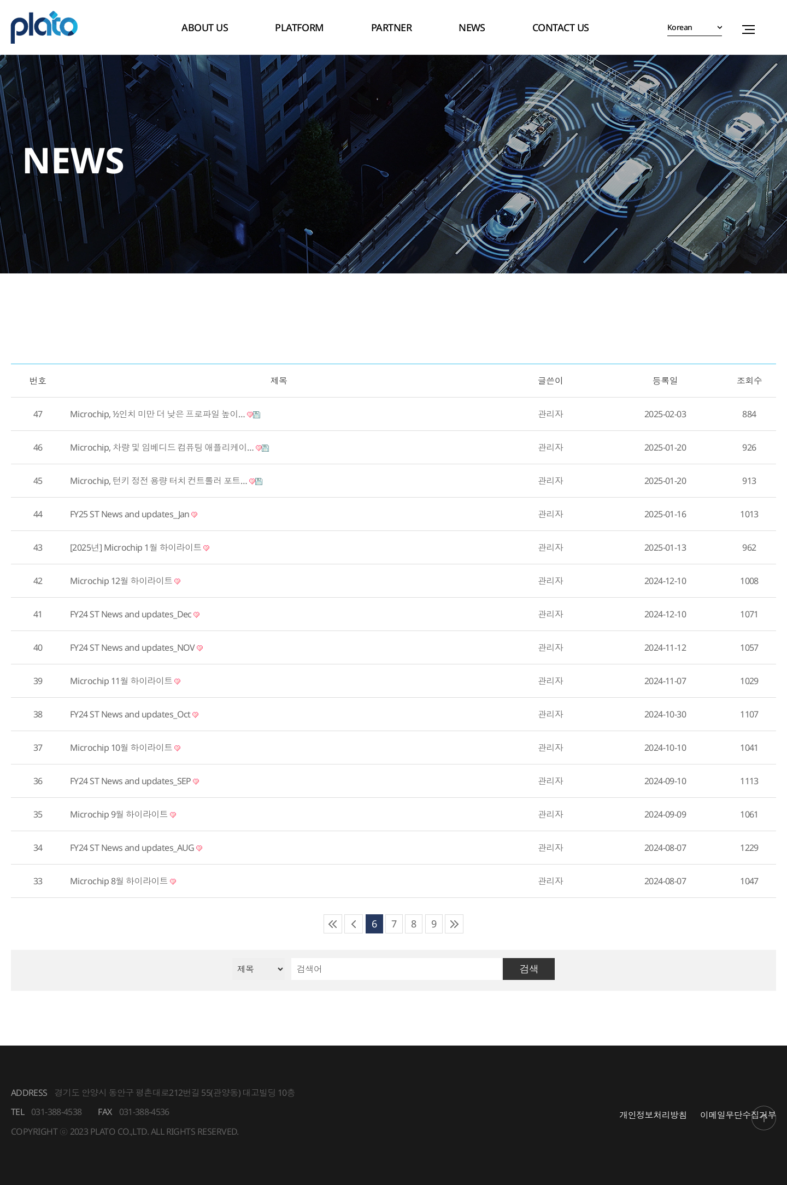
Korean (679, 27)
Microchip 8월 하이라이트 (123, 881)
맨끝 (454, 923)
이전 (353, 923)
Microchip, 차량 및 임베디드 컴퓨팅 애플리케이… (169, 447)
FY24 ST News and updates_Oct (134, 714)
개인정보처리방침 (653, 1115)
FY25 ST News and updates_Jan (133, 514)
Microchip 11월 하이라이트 (125, 681)
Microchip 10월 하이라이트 (125, 748)
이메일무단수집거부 (738, 1115)
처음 (333, 923)
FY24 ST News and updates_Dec (134, 614)
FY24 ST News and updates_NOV (136, 647)
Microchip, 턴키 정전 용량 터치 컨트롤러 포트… (166, 481)
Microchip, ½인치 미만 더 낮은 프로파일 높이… (165, 414)
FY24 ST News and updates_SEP (134, 781)
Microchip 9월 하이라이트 (123, 814)
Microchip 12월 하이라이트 (125, 581)
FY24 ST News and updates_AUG (136, 848)
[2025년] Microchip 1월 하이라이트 (139, 547)
